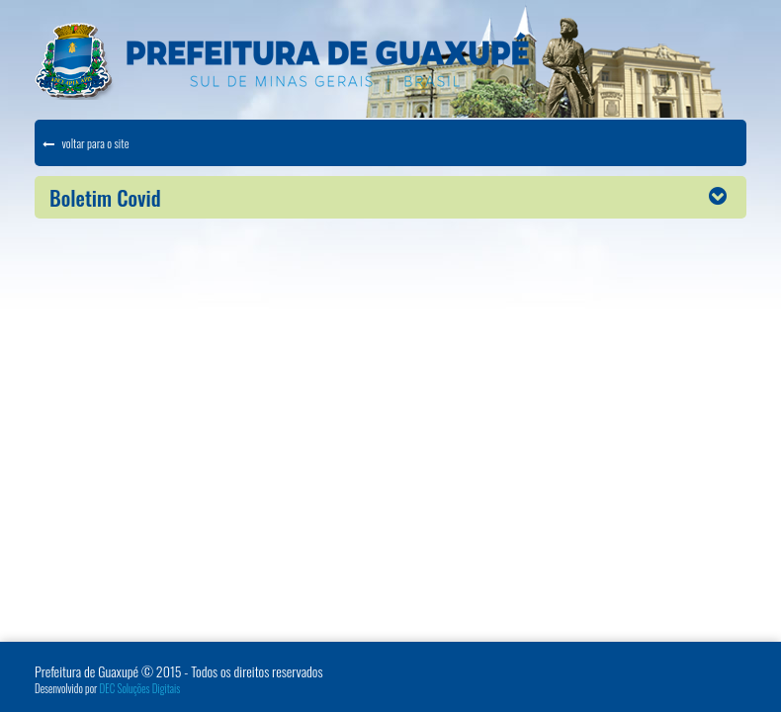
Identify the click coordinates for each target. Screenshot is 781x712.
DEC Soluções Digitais (140, 688)
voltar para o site (86, 142)
